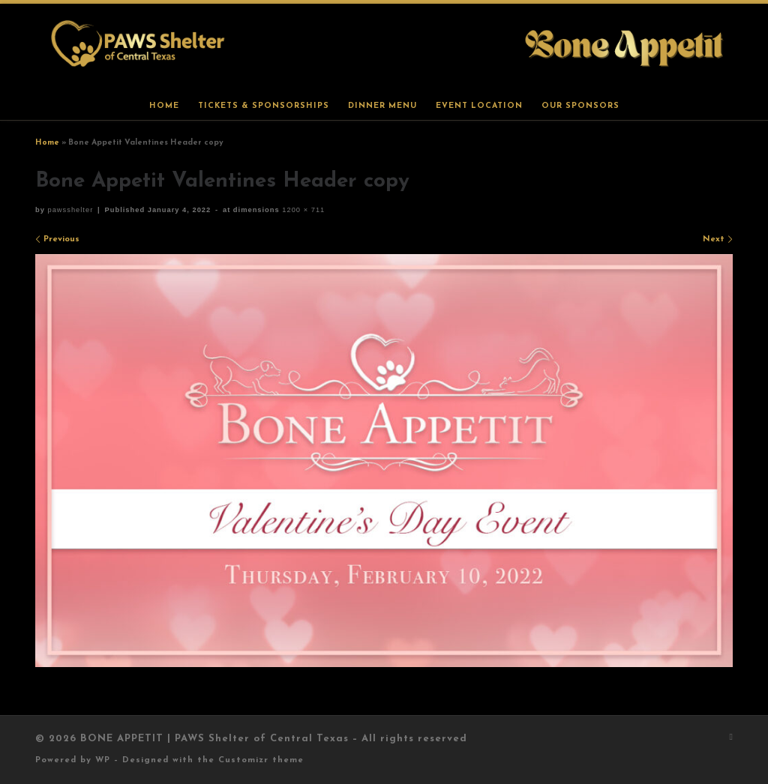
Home (47, 143)
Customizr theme (261, 760)
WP (102, 760)
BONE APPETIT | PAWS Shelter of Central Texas (214, 739)
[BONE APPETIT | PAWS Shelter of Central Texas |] (384, 46)
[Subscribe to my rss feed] (731, 738)
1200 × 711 (303, 210)
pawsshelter (70, 210)
